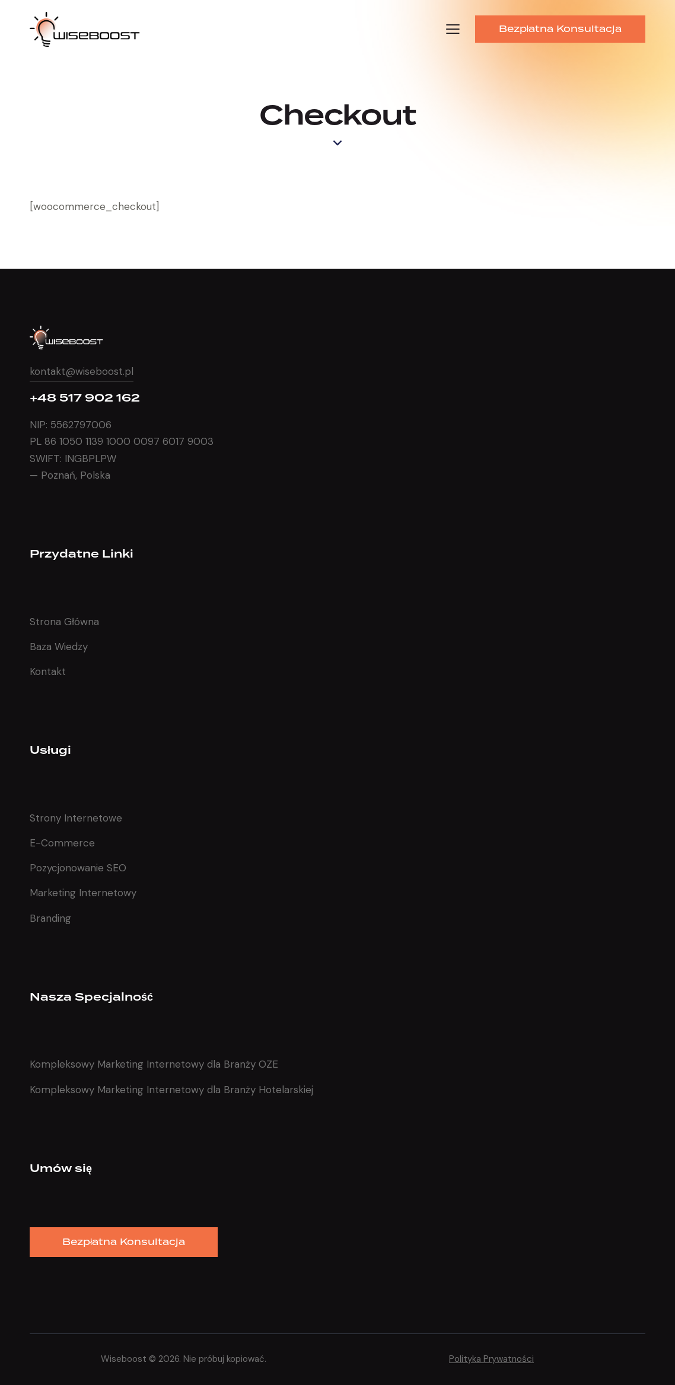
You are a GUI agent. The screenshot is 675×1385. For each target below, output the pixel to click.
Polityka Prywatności (491, 1359)
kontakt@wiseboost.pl (81, 371)
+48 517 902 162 (85, 398)
